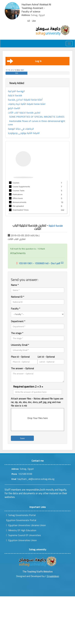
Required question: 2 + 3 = (28, 387)
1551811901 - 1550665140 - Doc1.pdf (38, 263)
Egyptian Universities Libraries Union (26, 525)
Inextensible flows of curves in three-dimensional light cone (36, 122)
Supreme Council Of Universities (23, 535)
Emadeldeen (53, 576)
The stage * (17, 333)
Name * (15, 285)
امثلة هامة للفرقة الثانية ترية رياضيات (26, 104)
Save (22, 438)
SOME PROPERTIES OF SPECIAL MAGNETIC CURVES (36, 117)
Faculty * (15, 308)
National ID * (17, 297)
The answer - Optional (22, 368)
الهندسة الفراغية (16, 91)
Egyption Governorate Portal (21, 520)
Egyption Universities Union (21, 540)
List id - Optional (46, 357)
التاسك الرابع (14, 108)
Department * (18, 321)
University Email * (20, 345)
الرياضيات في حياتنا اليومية (21, 128)
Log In (24, 61)
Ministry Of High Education (21, 530)
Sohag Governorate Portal (21, 515)
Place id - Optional (20, 357)
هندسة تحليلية (15, 95)
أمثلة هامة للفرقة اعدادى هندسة (25, 99)
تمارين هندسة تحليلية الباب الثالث (24, 112)
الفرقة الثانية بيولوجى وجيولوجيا (24, 133)
